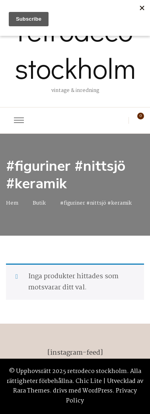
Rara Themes (31, 391)
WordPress (97, 391)
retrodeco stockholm (75, 49)
